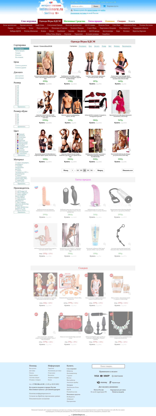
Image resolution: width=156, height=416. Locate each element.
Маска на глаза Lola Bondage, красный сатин (70, 337)
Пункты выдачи (118, 392)
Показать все (128, 170)
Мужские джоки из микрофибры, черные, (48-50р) (70, 115)
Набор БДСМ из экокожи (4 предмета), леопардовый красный (95, 115)
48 (18, 92)
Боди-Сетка (40, 25)
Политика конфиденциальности (40, 393)
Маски (51, 31)
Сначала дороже (20, 68)
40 (18, 86)
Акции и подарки (53, 377)
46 (18, 91)
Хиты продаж (95, 21)
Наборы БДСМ (15, 31)
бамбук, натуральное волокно (19, 167)
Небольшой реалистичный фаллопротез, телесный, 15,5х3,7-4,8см (45, 249)
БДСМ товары (90, 25)
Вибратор (70, 371)
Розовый (21, 136)
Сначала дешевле (21, 65)
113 (81, 170)
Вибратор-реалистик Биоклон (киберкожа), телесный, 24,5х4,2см (45, 210)
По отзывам (19, 57)
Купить (42, 84)
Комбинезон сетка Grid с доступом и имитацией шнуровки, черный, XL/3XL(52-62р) (95, 155)
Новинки (109, 21)
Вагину (69, 378)
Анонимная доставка (78, 13)
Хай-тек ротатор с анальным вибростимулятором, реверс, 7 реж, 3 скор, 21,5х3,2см (45, 338)
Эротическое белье (73, 387)
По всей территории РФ (99, 391)
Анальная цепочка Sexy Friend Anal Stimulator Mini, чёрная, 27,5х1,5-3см (120, 249)
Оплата (83, 2)
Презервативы (71, 401)
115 (88, 170)
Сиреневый (22, 153)
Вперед (100, 170)
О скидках (92, 2)
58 (18, 100)
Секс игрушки (71, 369)
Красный (21, 140)
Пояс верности (124, 28)
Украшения (79, 34)
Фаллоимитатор (72, 373)
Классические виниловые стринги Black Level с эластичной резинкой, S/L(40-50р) (45, 77)
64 (18, 105)
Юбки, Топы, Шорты (53, 34)
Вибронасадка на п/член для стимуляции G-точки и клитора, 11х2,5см (95, 210)
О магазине (51, 373)
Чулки (31, 28)
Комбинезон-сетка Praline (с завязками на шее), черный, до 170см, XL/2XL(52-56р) (70, 250)
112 (78, 170)
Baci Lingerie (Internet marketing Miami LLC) (21, 203)
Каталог (36, 46)
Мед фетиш (82, 31)
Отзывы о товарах (35, 380)
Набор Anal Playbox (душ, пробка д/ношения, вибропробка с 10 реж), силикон (95, 338)
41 (18, 124)
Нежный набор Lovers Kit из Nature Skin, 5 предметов (70, 298)
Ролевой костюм (72, 392)
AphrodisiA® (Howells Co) (20, 200)
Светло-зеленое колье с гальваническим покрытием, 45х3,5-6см (120, 337)
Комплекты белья (130, 25)
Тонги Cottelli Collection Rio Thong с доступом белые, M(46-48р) (120, 154)
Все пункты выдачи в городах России (42, 387)
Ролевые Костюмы (146, 25)
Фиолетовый (22, 142)
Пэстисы (126, 31)
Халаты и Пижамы (77, 28)
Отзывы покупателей (107, 2)
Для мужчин (19, 76)
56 (18, 98)
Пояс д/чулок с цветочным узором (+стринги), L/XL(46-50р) (120, 298)
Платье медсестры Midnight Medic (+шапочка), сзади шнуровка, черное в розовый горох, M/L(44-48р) (120, 77)
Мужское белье (103, 25)
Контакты (51, 375)
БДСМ (69, 389)
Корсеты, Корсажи (139, 31)
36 (18, 116)
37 (18, 117)
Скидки (121, 21)
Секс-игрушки (28, 21)
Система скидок (34, 377)
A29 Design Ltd (22, 191)
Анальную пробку (72, 382)
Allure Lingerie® (22, 193)
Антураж (70, 385)
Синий (20, 148)
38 (18, 119)
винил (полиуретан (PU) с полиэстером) (21, 172)
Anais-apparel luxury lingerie (20, 195)
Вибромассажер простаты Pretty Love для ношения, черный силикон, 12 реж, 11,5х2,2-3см (70, 211)
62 (18, 103)
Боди (118, 31)
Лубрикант (70, 399)
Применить (21, 107)
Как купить (32, 368)
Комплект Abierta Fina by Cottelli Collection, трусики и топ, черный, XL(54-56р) (70, 155)
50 (18, 94)
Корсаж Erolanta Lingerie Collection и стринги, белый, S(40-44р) (95, 298)
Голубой (21, 145)
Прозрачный (22, 144)
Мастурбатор (71, 380)
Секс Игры (116, 25)
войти (103, 10)
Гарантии (51, 368)
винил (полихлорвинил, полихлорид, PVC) (21, 177)
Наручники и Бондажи (108, 28)
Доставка (74, 2)
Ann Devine (21, 197)
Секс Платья (21, 28)
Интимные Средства (74, 21)
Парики (10, 28)
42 (18, 87)
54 (18, 97)
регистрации (92, 10)
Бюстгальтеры (108, 31)
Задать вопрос (33, 375)
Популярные (19, 48)
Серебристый (22, 147)
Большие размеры (92, 34)
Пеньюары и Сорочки (59, 28)
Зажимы (71, 31)
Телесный (21, 137)
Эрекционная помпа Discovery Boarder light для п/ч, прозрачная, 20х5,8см (120, 210)
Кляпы (43, 31)
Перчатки (67, 34)
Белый (20, 139)
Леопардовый (22, 152)
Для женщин (19, 78)
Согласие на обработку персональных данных (44, 396)
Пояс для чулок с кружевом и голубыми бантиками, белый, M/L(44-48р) (45, 298)
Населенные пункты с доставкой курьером (44, 389)
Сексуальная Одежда (54, 25)
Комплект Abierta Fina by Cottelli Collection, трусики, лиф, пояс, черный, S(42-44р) (45, 116)
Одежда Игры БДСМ (50, 21)
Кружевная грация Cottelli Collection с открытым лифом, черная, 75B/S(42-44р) (45, 154)
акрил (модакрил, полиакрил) (22, 163)
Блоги (132, 21)
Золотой (20, 150)
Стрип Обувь (92, 28)
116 (91, 170)
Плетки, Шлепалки (31, 31)
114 (85, 170)
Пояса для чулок (42, 28)
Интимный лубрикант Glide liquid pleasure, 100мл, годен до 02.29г (95, 249)
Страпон (69, 375)
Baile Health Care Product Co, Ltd (21, 208)
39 (18, 121)
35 (18, 114)
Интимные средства (73, 394)
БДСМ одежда (94, 31)
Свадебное (106, 34)
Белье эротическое (10, 25)
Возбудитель (71, 397)
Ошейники (61, 31)
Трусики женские (26, 25)
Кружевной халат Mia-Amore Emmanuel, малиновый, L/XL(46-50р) (121, 115)
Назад (66, 170)
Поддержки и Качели (140, 28)
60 (18, 102)
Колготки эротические (74, 25)
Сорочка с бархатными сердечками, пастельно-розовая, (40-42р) (95, 76)
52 (18, 95)
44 (18, 89)
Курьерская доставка (118, 390)
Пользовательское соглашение (39, 399)
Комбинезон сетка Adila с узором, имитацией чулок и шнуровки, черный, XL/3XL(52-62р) (70, 77)
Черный (20, 134)
